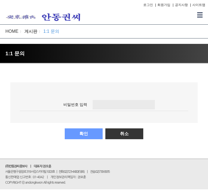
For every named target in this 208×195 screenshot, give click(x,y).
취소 (124, 133)
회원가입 (163, 5)
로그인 (148, 5)
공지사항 (181, 5)
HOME (11, 31)
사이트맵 (198, 5)
